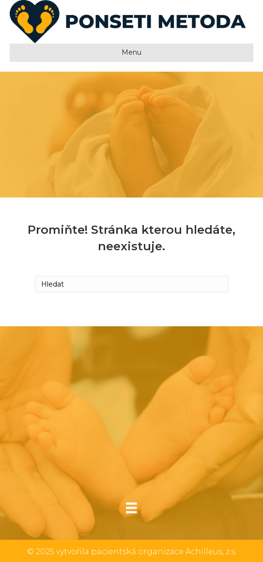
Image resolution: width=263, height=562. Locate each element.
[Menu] (131, 508)
